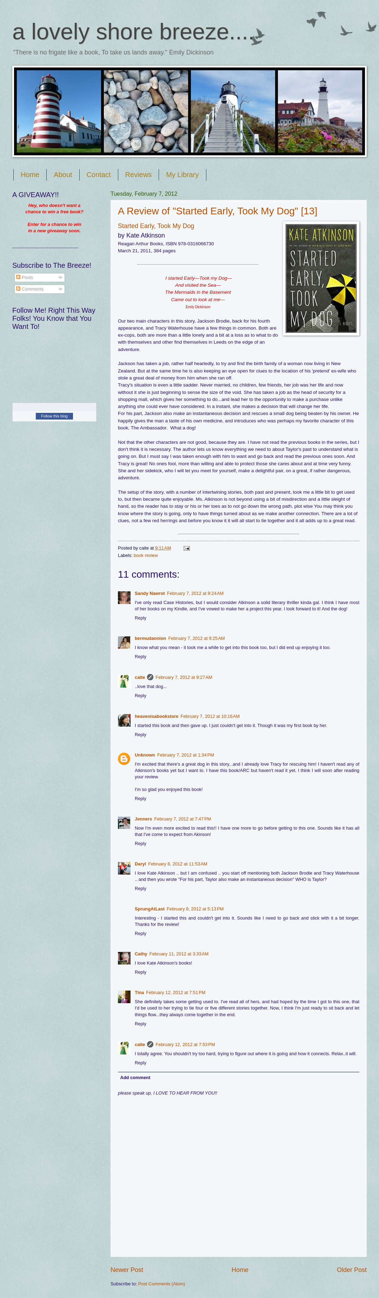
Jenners (143, 819)
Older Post (352, 1269)
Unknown (145, 755)
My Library (182, 175)
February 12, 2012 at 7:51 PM (175, 992)
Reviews (138, 175)
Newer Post (127, 1269)
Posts (24, 277)
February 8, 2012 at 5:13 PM (195, 908)
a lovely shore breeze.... (133, 31)
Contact (99, 175)
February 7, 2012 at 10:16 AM (210, 716)
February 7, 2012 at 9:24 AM (195, 593)
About (63, 175)
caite (140, 677)
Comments (30, 289)
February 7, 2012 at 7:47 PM (182, 819)
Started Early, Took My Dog (156, 225)
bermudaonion (150, 638)
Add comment (135, 1077)
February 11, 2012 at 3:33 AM (179, 953)
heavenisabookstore (157, 716)
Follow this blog (54, 416)
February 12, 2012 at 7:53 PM (185, 1044)
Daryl (140, 864)
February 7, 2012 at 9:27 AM (183, 677)
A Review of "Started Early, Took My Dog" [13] (217, 211)
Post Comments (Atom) (161, 1283)
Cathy (141, 953)
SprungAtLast (150, 908)
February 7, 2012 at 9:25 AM (196, 638)
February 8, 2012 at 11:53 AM (177, 864)
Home (30, 175)
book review (146, 555)
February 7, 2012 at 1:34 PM (185, 755)
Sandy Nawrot (150, 593)
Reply (140, 618)
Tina (139, 992)
